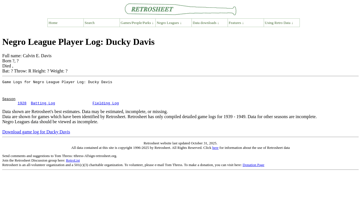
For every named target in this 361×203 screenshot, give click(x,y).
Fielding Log (106, 108)
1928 (22, 108)
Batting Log (43, 108)
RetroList (73, 165)
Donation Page (253, 170)
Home (53, 23)
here (215, 153)
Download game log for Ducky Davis (36, 136)
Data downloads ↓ (206, 23)
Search (89, 23)
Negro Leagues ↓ (169, 23)
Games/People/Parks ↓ (137, 23)
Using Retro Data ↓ (279, 23)
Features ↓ (236, 23)
